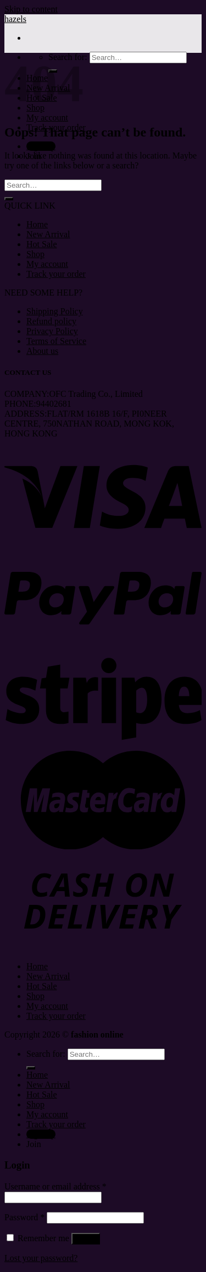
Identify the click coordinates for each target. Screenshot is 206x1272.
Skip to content (31, 9)
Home (37, 224)
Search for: (45, 1053)
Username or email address (55, 1186)
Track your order (56, 274)
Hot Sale (41, 244)
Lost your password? (40, 1258)
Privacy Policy (52, 331)
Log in (86, 1239)
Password (24, 1217)
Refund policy (51, 321)
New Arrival (48, 234)
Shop (35, 254)
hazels (15, 19)
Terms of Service (56, 341)
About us (42, 351)
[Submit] (8, 198)
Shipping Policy (54, 311)
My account (47, 117)
